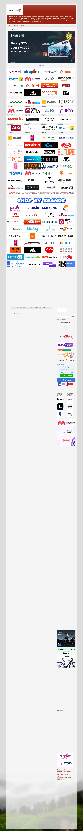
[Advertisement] (41, 277)
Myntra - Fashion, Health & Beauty (64, 777)
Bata (36, 193)
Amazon (24, 192)
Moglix (14, 194)
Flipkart (34, 192)
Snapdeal (46, 192)
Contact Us (15, 25)
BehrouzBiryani (12, 192)
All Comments (61, 311)
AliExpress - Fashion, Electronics (63, 772)
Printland (43, 193)
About (9, 25)
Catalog (22, 25)
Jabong (18, 193)
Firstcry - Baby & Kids (61, 779)
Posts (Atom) (16, 313)
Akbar (64, 193)
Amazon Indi (34, 194)
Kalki (54, 193)
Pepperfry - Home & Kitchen (62, 776)
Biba (73, 193)
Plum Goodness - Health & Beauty (64, 769)
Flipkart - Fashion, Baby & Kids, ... (63, 774)
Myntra (26, 193)
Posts (59, 308)
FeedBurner (68, 329)
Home (31, 311)
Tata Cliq (67, 192)
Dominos (22, 194)
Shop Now (10, 106)
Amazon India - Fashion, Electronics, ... (64, 771)
